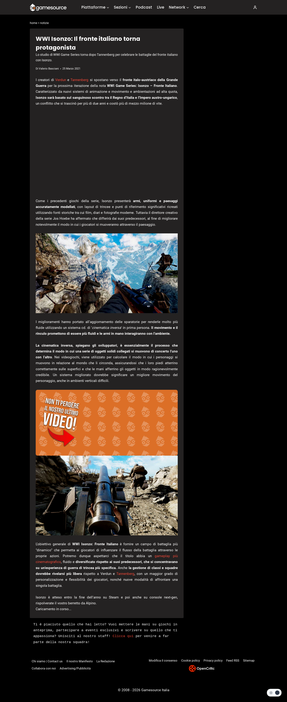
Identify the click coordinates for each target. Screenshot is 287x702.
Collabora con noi (44, 668)
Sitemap (249, 660)
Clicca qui (123, 636)
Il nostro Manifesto (79, 661)
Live (160, 7)
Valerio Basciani (49, 68)
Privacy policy (213, 660)
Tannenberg (79, 80)
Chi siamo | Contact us (47, 661)
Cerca (200, 7)
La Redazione (105, 661)
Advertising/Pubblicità (75, 668)
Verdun (60, 80)
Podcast (144, 7)
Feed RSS (232, 660)
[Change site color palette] (274, 693)
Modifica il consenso (163, 660)
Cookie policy (190, 660)
